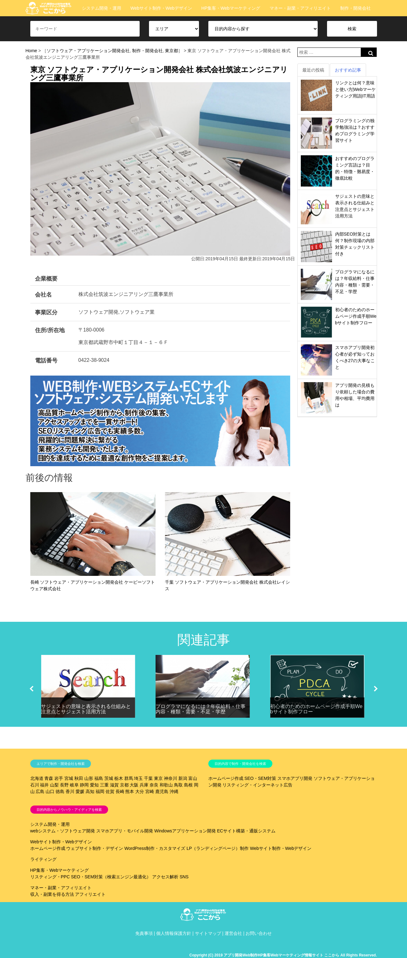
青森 (48, 778)
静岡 (84, 784)
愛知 (94, 784)
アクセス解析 (165, 876)
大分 (139, 791)
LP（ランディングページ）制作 (217, 848)
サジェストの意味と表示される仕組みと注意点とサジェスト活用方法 (86, 709)
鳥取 (178, 784)
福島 (98, 778)
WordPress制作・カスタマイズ (154, 848)
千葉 (148, 778)
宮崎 (149, 791)
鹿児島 (161, 791)
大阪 (134, 784)
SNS (184, 876)
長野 (64, 784)
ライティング (43, 859)
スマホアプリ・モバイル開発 (124, 830)
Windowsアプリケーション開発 (185, 830)
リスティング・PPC (50, 876)
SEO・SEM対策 (260, 778)
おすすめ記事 (348, 69)
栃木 (118, 778)
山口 (50, 791)
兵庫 (144, 784)
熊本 (129, 791)
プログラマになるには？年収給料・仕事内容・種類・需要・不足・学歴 (201, 709)
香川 (70, 791)
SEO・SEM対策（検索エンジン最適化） (111, 876)
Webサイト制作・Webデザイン (161, 8)
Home (31, 50)
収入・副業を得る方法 (52, 894)
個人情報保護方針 (173, 933)
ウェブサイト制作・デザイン (94, 848)
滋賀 (114, 784)
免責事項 (144, 933)
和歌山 (166, 784)
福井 (44, 784)
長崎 (120, 791)
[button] (31, 688)
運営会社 (233, 933)
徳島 (60, 791)
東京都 (171, 50)
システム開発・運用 (101, 8)
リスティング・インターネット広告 (257, 784)
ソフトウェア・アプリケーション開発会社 (88, 50)
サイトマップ (208, 933)
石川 (34, 784)
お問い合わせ (259, 933)
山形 (88, 778)
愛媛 (80, 791)
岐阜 (74, 784)
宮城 (68, 778)
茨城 (108, 778)
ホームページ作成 (225, 778)
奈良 (154, 784)
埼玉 (138, 778)
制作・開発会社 (355, 8)
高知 (90, 791)
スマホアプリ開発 (294, 778)
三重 (104, 784)
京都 (124, 784)
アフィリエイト (90, 894)
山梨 (54, 784)
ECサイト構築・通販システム (246, 830)
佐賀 (110, 791)
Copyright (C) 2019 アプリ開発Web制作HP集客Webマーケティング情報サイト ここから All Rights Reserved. (283, 955)
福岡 (100, 791)
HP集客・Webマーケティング (230, 8)
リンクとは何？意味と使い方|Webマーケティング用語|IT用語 (355, 89)
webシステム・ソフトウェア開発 (62, 830)
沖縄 (174, 791)
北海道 (36, 778)
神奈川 (170, 778)
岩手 (58, 778)
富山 (192, 778)
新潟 (182, 778)
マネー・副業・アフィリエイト (300, 8)
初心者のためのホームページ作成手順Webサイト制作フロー (356, 316)
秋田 (78, 778)
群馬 (128, 778)
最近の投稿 (313, 69)
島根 (188, 784)
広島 (40, 791)
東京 (158, 778)
